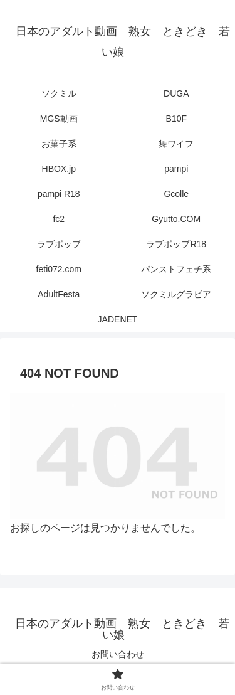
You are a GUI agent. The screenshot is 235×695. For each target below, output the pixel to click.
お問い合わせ (117, 654)
